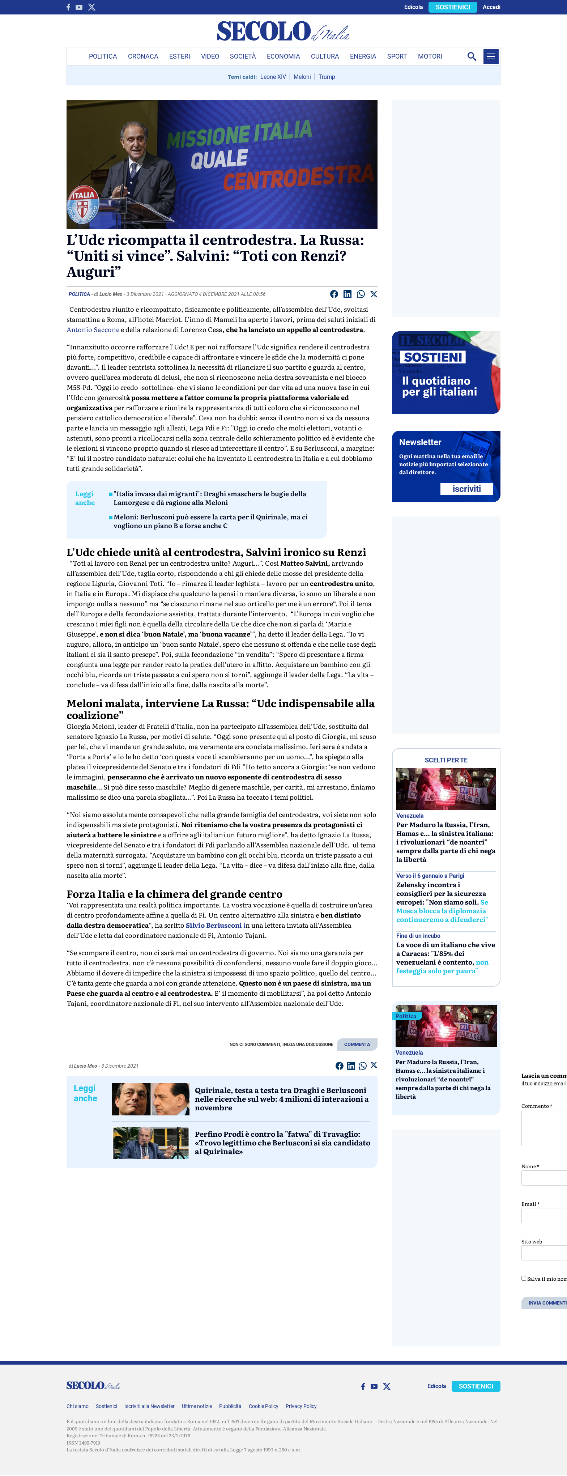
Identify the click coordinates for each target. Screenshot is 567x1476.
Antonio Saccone (93, 329)
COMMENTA (357, 1044)
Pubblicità (230, 1406)
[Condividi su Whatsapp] (361, 295)
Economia (283, 56)
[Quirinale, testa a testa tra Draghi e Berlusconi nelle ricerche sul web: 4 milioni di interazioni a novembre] (150, 1099)
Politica (103, 56)
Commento (536, 1105)
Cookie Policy (263, 1406)
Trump (327, 76)
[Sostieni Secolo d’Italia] (446, 411)
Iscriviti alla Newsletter (149, 1406)
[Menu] (491, 56)
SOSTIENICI (453, 7)
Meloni (302, 76)
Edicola (413, 7)
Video (210, 56)
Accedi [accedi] (491, 7)
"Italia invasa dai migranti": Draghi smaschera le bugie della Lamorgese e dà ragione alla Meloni (210, 498)
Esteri (179, 56)
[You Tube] (79, 7)
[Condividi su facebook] (334, 295)
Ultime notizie (197, 1406)
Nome (530, 1166)
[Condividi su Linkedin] (347, 295)
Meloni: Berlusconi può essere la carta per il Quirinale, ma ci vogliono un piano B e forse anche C (210, 521)
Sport (397, 56)
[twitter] (91, 7)
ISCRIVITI (467, 489)
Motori (430, 56)
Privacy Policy (301, 1406)
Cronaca (143, 56)
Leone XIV (273, 76)
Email (530, 1203)
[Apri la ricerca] (472, 56)
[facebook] (68, 7)
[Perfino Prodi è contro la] (150, 1143)
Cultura (325, 56)
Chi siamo (78, 1406)
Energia (363, 56)
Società (243, 56)
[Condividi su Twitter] (374, 295)
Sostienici (106, 1406)
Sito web (531, 1241)
